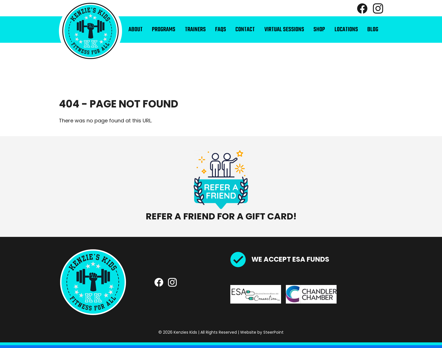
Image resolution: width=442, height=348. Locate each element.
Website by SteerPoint (262, 332)
